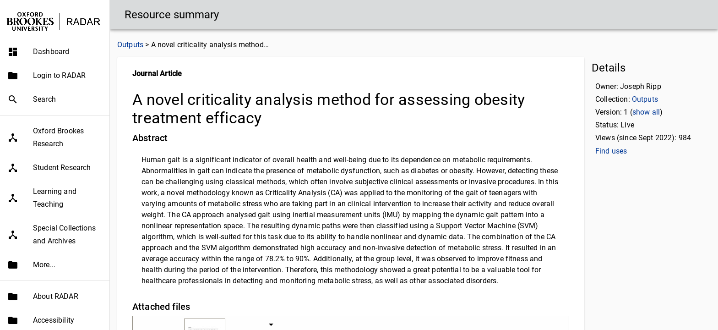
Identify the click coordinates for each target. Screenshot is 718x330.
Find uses (611, 151)
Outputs (130, 44)
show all (646, 112)
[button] (54, 52)
